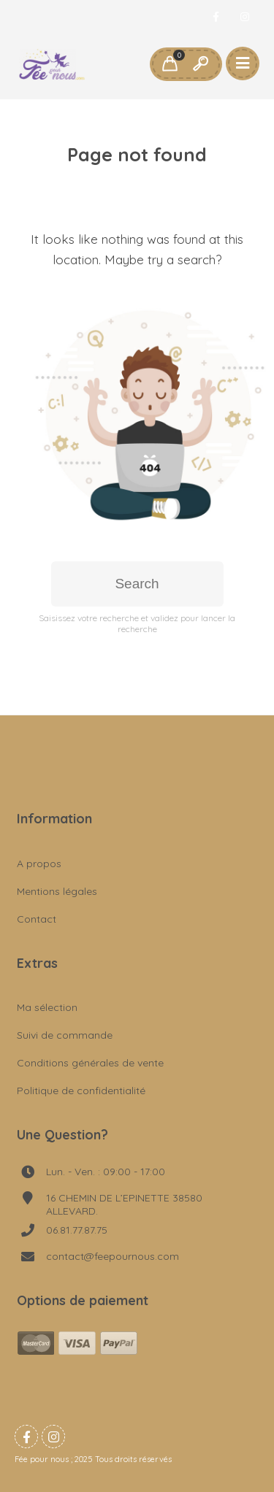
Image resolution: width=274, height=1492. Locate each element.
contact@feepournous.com (112, 1256)
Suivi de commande (65, 1035)
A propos (39, 863)
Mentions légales (57, 891)
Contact (36, 919)
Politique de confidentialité (81, 1090)
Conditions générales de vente (90, 1062)
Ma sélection (47, 1007)
